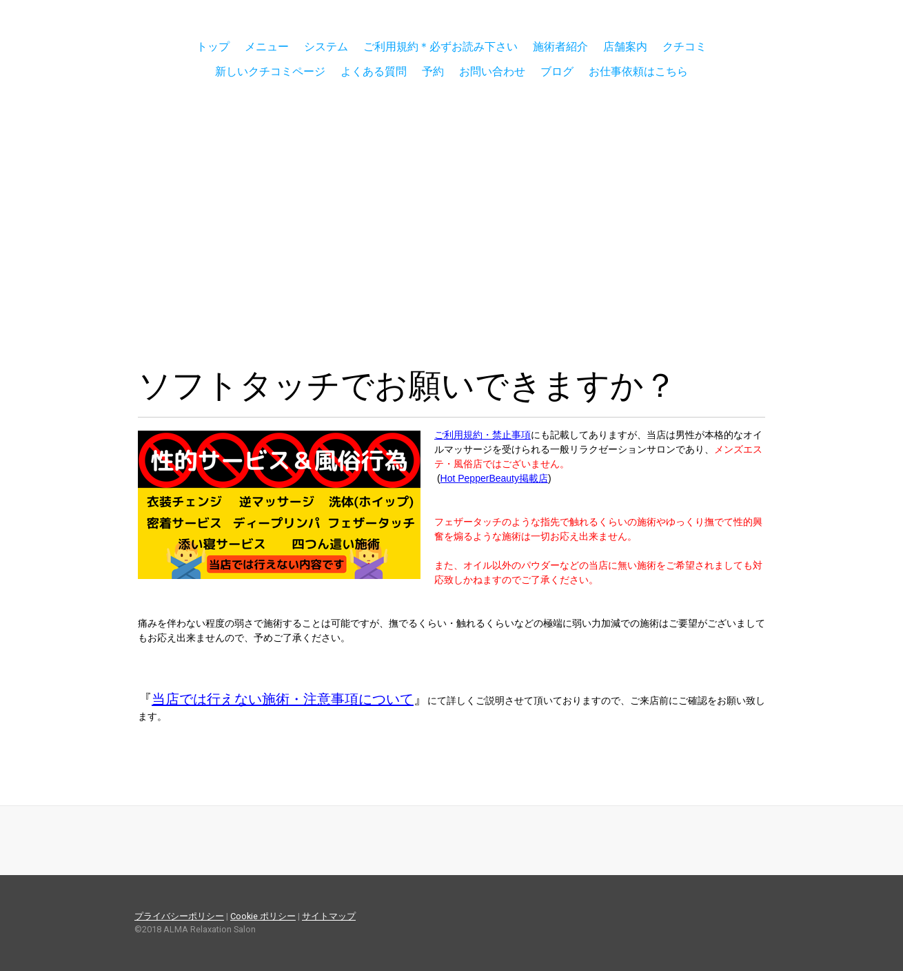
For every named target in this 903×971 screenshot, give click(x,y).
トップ (213, 46)
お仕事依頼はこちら (638, 71)
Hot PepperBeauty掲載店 (494, 478)
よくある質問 (374, 71)
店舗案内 (625, 46)
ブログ (557, 71)
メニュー (267, 46)
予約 (433, 71)
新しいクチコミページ (270, 71)
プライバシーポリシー (179, 916)
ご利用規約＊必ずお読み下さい (440, 46)
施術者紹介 (560, 46)
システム (326, 46)
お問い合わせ (492, 71)
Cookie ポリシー (263, 916)
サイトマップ (329, 916)
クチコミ (684, 46)
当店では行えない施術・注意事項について (283, 699)
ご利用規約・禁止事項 (482, 434)
